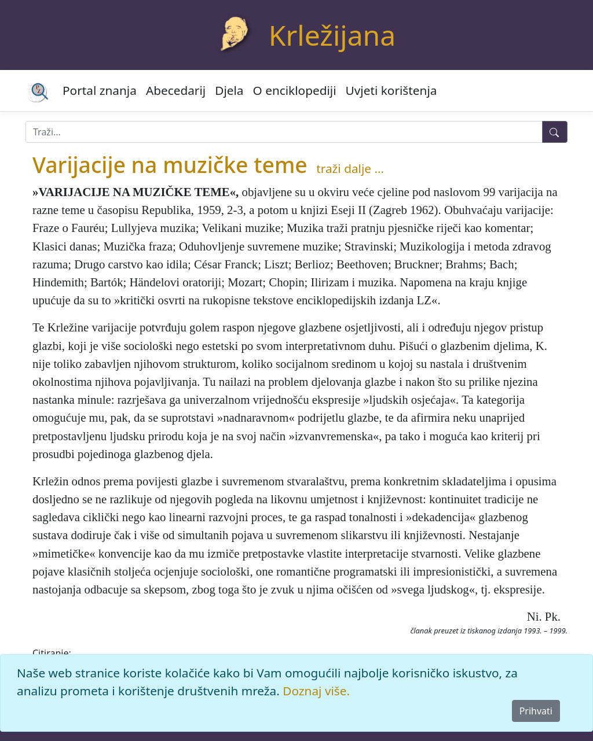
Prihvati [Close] (535, 711)
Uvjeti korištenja (391, 90)
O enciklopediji (294, 90)
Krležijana (332, 35)
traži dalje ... (350, 168)
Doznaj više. (316, 691)
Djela (229, 90)
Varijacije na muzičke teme (170, 164)
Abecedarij (176, 90)
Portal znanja (100, 90)
